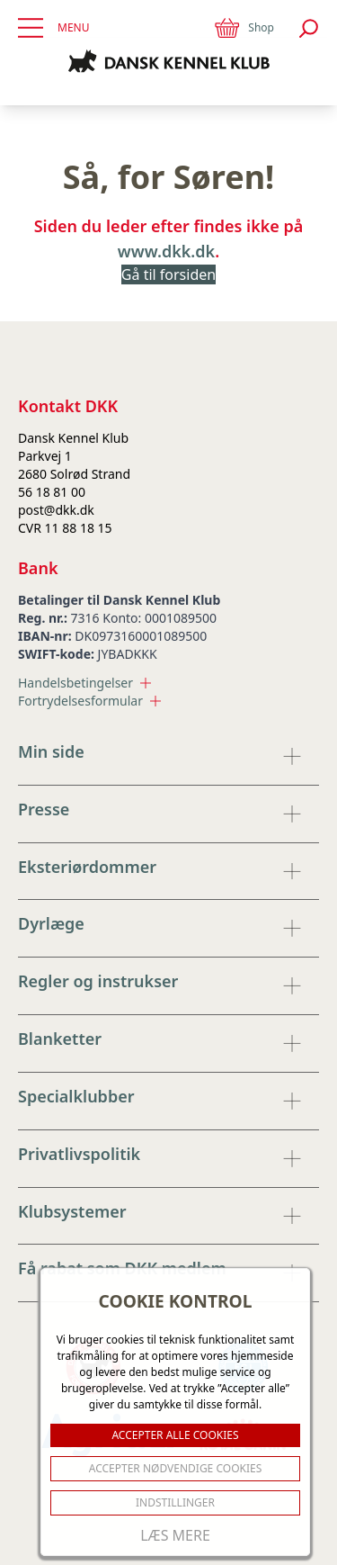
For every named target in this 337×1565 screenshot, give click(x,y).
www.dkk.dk (166, 251)
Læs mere (175, 1535)
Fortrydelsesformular (89, 700)
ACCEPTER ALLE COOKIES (174, 1435)
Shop (243, 28)
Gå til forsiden (168, 274)
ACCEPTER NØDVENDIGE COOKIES (175, 1468)
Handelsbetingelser (84, 682)
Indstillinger (175, 1502)
